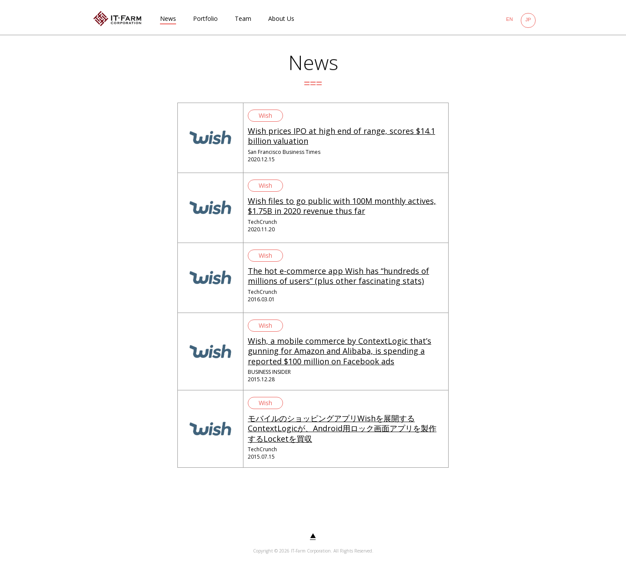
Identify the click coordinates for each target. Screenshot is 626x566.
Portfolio (205, 18)
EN (509, 19)
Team (243, 18)
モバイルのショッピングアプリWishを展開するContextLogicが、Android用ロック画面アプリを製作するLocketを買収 (342, 428)
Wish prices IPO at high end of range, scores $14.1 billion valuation (341, 136)
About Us (281, 18)
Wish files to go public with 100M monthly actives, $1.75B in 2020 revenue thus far (342, 206)
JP (528, 19)
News (168, 18)
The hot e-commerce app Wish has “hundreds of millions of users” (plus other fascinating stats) (338, 276)
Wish (265, 115)
